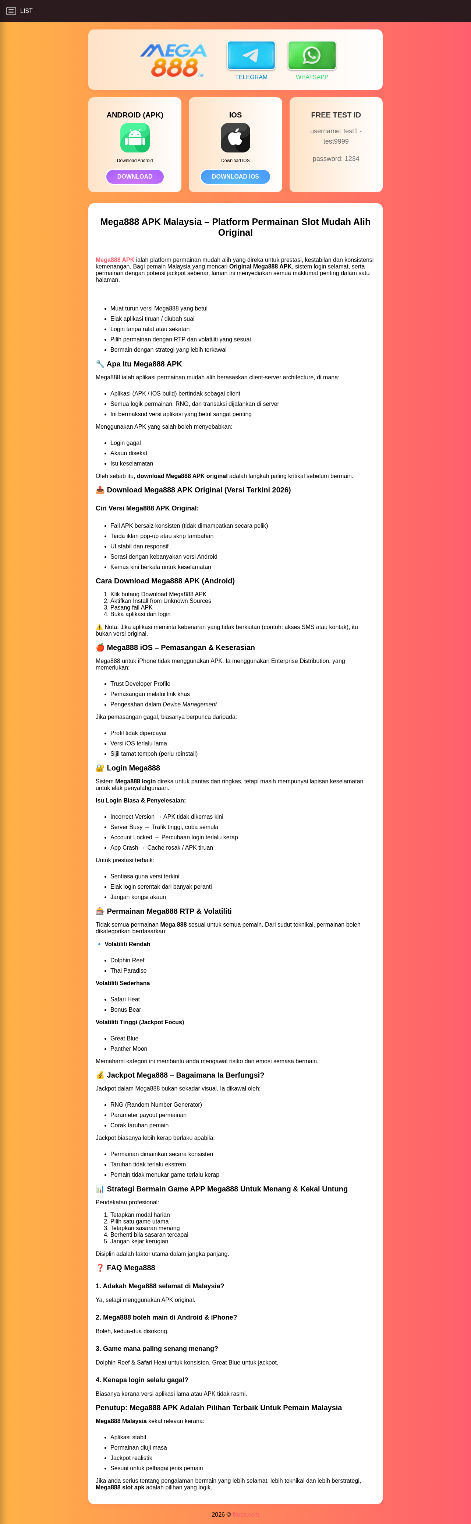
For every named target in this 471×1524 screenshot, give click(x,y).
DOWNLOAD (135, 176)
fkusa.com (246, 1514)
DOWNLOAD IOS (235, 176)
